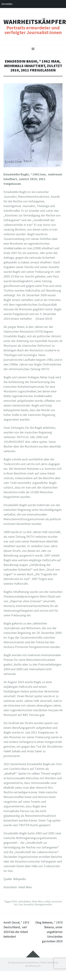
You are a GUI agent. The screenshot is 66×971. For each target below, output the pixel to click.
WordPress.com (32, 965)
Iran (20, 904)
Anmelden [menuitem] (6, 4)
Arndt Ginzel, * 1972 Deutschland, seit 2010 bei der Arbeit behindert (16, 929)
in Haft (47, 901)
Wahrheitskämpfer (35, 21)
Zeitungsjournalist (43, 904)
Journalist (28, 904)
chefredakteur (24, 901)
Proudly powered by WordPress (23, 962)
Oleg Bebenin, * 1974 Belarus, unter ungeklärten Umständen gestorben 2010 (48, 931)
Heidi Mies (37, 901)
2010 (14, 901)
